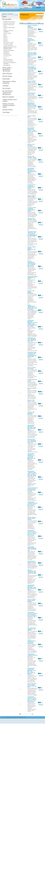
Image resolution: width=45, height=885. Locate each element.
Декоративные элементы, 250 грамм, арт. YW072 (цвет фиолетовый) (32, 503)
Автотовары (6, 112)
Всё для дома (6, 88)
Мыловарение (7, 53)
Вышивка (6, 40)
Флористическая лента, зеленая (31, 93)
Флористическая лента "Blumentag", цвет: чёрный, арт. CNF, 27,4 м (32, 339)
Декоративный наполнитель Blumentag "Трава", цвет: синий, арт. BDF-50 (32, 427)
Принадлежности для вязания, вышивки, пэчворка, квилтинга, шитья (10, 48)
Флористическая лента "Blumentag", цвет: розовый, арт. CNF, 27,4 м (32, 441)
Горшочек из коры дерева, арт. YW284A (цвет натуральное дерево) (32, 54)
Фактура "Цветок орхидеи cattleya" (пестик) (32, 518)
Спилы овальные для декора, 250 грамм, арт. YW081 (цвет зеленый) (32, 489)
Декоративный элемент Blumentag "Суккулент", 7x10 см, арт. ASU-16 (32, 68)
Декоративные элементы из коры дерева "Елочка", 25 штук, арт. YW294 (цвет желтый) (32, 532)
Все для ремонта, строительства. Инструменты (8, 92)
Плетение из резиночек (8, 61)
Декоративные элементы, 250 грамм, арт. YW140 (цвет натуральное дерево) (32, 614)
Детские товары (7, 76)
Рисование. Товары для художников (8, 31)
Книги (4, 16)
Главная (26, 7)
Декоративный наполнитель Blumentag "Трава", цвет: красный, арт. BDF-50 (32, 587)
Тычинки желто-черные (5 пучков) (32, 562)
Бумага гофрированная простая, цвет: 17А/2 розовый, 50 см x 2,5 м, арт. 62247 (32, 307)
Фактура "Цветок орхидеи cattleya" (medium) (32, 600)
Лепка (5, 29)
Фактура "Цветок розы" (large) (32, 368)
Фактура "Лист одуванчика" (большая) (31, 413)
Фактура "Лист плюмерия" (31, 145)
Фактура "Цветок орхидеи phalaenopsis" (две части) (32, 248)
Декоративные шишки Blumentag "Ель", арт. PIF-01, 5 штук (32, 548)
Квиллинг (6, 37)
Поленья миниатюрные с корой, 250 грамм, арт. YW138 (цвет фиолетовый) (32, 263)
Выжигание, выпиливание (9, 23)
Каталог (38, 7)
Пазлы (5, 58)
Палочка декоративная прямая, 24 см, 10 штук (31, 40)
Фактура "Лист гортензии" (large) (32, 219)
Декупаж (5, 39)
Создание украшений (8, 45)
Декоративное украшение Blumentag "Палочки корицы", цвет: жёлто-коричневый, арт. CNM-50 (32, 323)
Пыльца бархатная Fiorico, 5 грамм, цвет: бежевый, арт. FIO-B (32, 685)
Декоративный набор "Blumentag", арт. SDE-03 (32, 277)
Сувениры (6, 85)
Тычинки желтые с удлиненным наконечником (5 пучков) (32, 209)
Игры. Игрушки (7, 73)
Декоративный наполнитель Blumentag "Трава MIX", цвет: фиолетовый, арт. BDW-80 (32, 671)
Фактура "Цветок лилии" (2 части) (32, 82)
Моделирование (7, 65)
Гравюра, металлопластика (9, 21)
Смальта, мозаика (7, 33)
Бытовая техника (8, 109)
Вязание (5, 36)
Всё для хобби (10, 9)
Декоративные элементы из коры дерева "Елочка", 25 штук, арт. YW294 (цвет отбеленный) (32, 473)
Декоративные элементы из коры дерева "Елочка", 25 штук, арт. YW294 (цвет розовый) (32, 699)
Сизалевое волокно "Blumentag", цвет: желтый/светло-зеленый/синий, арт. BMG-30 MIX (32, 354)
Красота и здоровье (8, 97)
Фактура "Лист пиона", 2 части (31, 401)
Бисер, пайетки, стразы (8, 42)
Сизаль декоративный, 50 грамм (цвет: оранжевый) (32, 641)
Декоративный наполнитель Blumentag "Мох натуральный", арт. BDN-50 (32, 170)
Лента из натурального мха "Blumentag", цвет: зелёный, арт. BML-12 (32, 572)
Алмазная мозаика (7, 55)
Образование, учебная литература (9, 82)
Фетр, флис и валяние (8, 43)
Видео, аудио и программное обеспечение (7, 69)
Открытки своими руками (9, 27)
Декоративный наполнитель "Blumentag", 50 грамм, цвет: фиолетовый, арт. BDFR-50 (31, 456)
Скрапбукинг (6, 52)
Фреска (5, 34)
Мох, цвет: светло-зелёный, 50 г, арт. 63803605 (32, 629)
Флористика (6, 56)
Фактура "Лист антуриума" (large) (32, 157)
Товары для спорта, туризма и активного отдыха (9, 105)
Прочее (5, 26)
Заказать (41, 31)
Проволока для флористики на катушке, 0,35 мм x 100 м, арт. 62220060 (32, 104)
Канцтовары (6, 79)
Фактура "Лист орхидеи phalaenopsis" (31, 292)
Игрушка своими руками (9, 24)
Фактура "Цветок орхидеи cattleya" (32, 196)
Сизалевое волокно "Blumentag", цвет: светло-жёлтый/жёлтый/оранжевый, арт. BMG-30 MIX (32, 234)
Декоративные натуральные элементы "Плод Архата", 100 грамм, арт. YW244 (32, 130)
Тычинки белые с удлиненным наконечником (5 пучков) (32, 186)
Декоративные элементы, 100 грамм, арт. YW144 (32, 655)
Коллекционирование (8, 59)
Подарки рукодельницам (9, 50)
